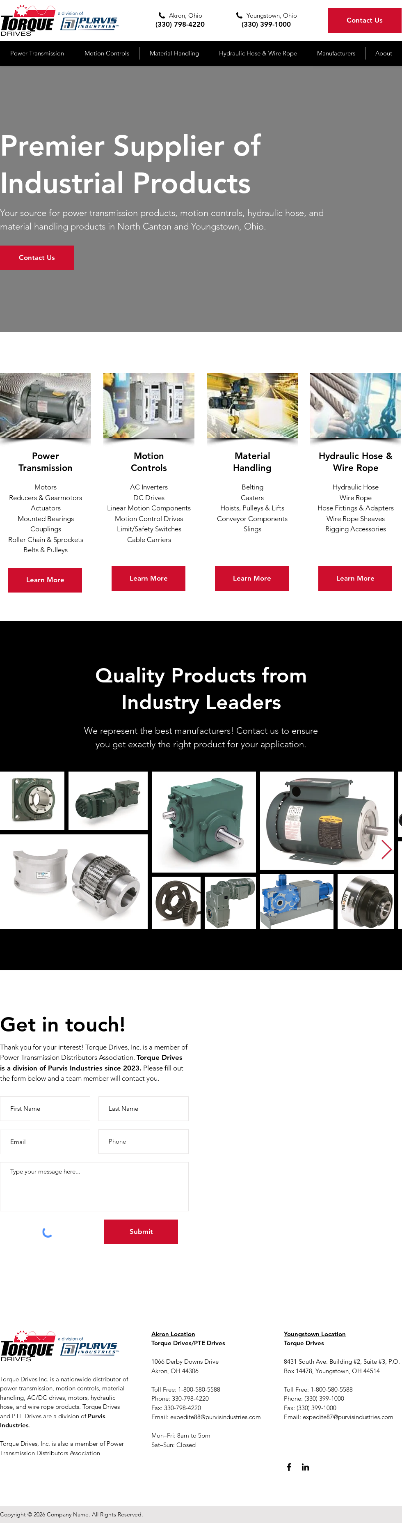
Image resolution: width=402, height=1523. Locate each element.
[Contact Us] (365, 20)
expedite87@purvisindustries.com (348, 1417)
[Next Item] (386, 850)
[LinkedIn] (305, 1467)
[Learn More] (45, 580)
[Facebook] (289, 1467)
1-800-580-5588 (332, 1389)
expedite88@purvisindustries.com (215, 1417)
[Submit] (141, 1232)
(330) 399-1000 (266, 24)
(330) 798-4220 (180, 24)
